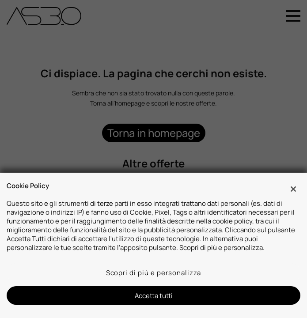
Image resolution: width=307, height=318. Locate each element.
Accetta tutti (154, 295)
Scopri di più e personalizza (153, 272)
